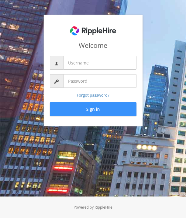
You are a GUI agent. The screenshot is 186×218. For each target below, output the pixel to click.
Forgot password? (93, 95)
